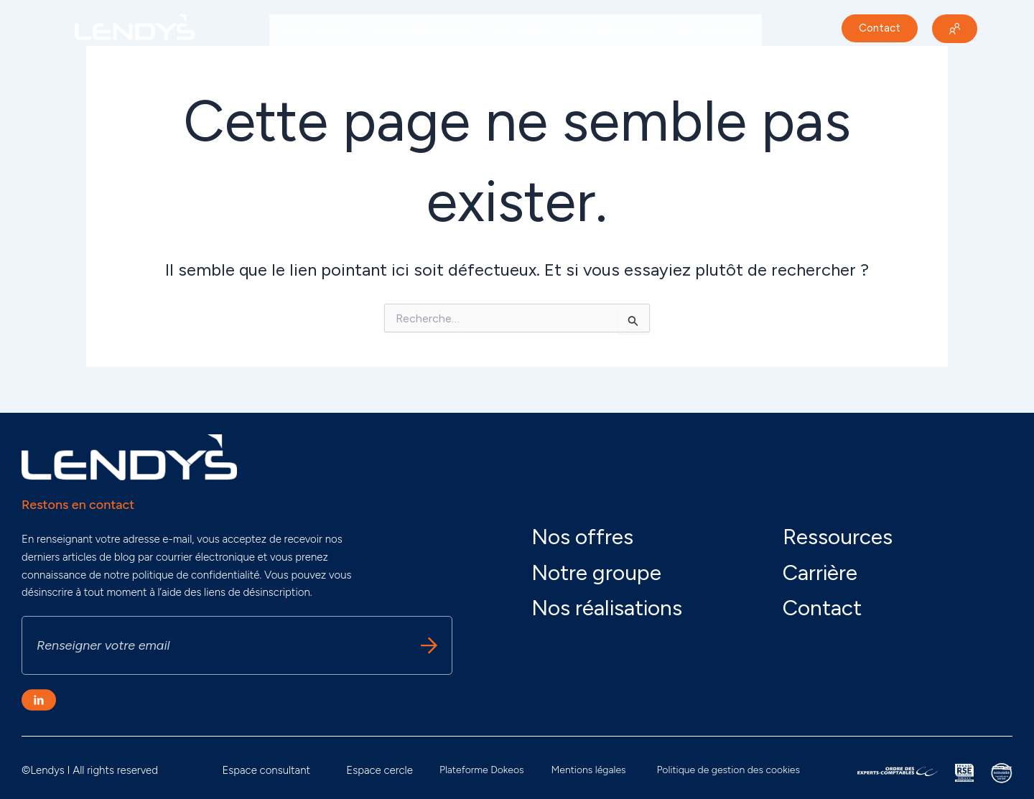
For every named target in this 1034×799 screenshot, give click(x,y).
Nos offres (519, 30)
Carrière (300, 63)
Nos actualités (713, 30)
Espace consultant (266, 770)
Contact (822, 607)
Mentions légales (588, 770)
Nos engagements (421, 30)
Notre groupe (315, 30)
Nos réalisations (611, 30)
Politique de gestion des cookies (728, 770)
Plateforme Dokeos (481, 770)
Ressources (838, 536)
